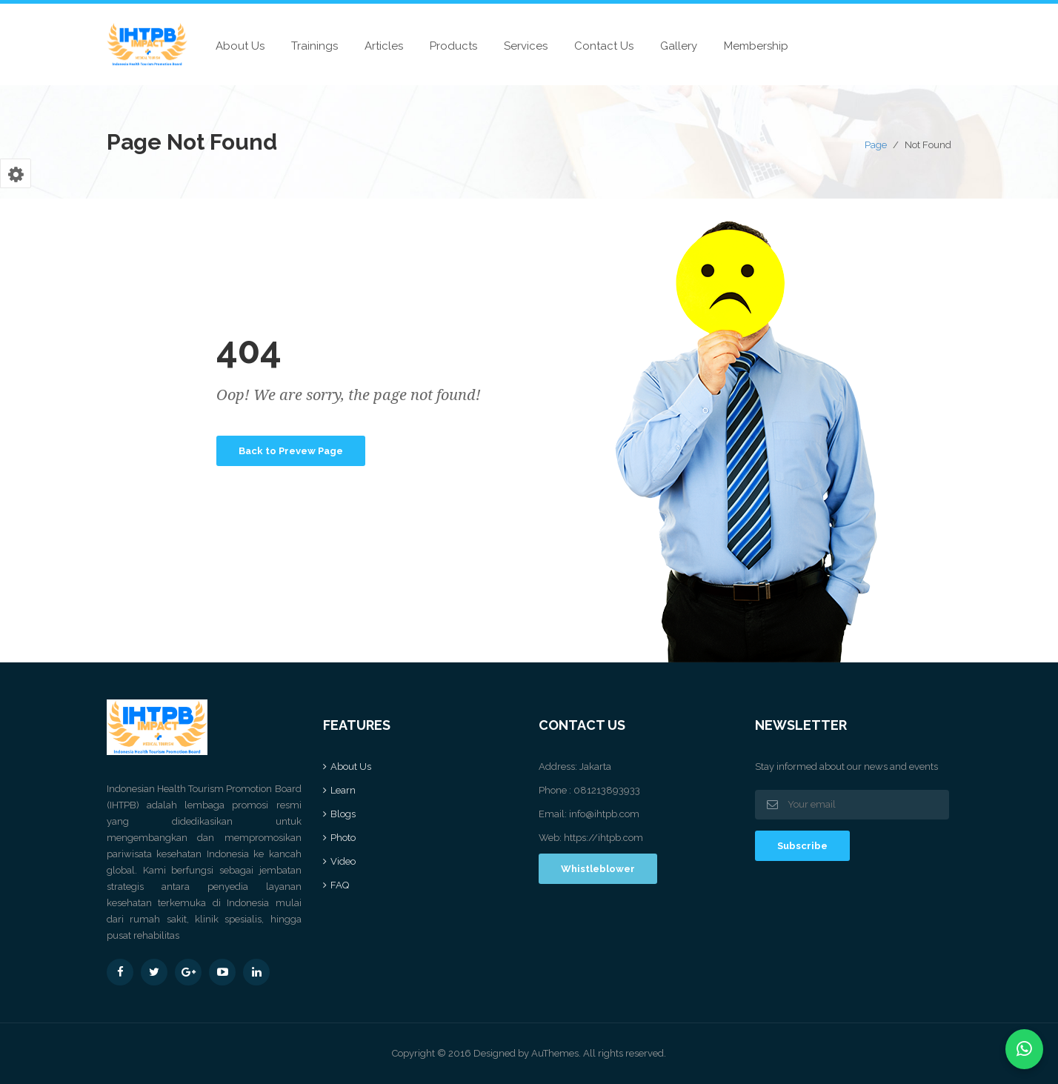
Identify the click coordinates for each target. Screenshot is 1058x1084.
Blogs (343, 813)
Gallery (678, 46)
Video (343, 861)
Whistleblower (598, 868)
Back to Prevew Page (291, 450)
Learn (343, 790)
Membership (756, 46)
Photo (343, 837)
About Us (240, 46)
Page (876, 144)
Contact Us (603, 46)
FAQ (339, 885)
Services (526, 46)
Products (453, 46)
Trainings (314, 46)
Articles (384, 46)
